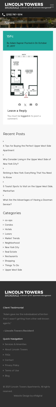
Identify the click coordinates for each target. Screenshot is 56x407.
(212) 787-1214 (14, 15)
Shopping (10, 260)
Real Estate (11, 251)
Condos (9, 224)
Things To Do (12, 265)
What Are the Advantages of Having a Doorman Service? (27, 202)
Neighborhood (12, 242)
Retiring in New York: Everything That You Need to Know (27, 175)
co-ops (8, 220)
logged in (25, 116)
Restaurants (11, 256)
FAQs (7, 355)
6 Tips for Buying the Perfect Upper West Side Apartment (27, 148)
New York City (12, 247)
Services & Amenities (15, 344)
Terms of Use (12, 370)
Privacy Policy (12, 365)
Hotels (8, 229)
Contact (9, 360)
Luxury (8, 233)
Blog (7, 376)
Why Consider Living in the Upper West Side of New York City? (27, 161)
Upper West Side (13, 269)
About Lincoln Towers (16, 349)
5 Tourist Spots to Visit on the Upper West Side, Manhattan (28, 188)
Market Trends (12, 238)
